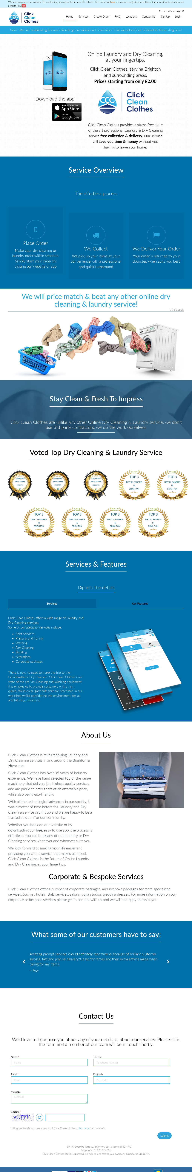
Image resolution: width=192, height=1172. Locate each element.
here (112, 2)
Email (15, 1059)
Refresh (39, 1102)
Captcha (16, 1096)
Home (69, 16)
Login (178, 16)
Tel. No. (97, 1042)
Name (15, 1042)
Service (45, 1158)
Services (83, 16)
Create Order (102, 16)
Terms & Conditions (19, 1158)
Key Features (140, 589)
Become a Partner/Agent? (171, 11)
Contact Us (148, 16)
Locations (131, 16)
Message (16, 1077)
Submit (164, 1121)
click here (83, 1113)
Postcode (98, 1059)
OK (23, 6)
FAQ (117, 16)
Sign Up (165, 16)
